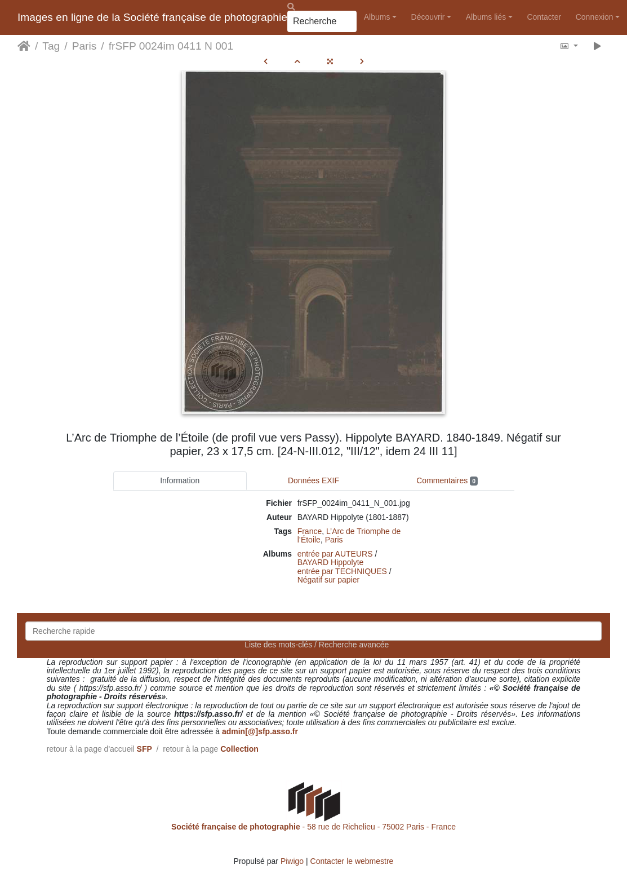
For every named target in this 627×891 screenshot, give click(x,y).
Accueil (23, 46)
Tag (51, 46)
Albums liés (486, 16)
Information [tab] (179, 480)
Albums (377, 16)
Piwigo (292, 861)
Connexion (594, 16)
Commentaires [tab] (447, 481)
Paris (84, 46)
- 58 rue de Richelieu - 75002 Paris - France (313, 826)
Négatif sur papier (328, 579)
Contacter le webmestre (352, 861)
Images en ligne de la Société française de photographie (152, 17)
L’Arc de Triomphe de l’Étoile (349, 535)
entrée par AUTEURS (335, 553)
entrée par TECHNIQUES (342, 571)
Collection (239, 748)
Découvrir (428, 16)
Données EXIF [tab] (313, 480)
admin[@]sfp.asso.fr (260, 731)
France (309, 531)
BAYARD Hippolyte (330, 562)
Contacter (544, 16)
